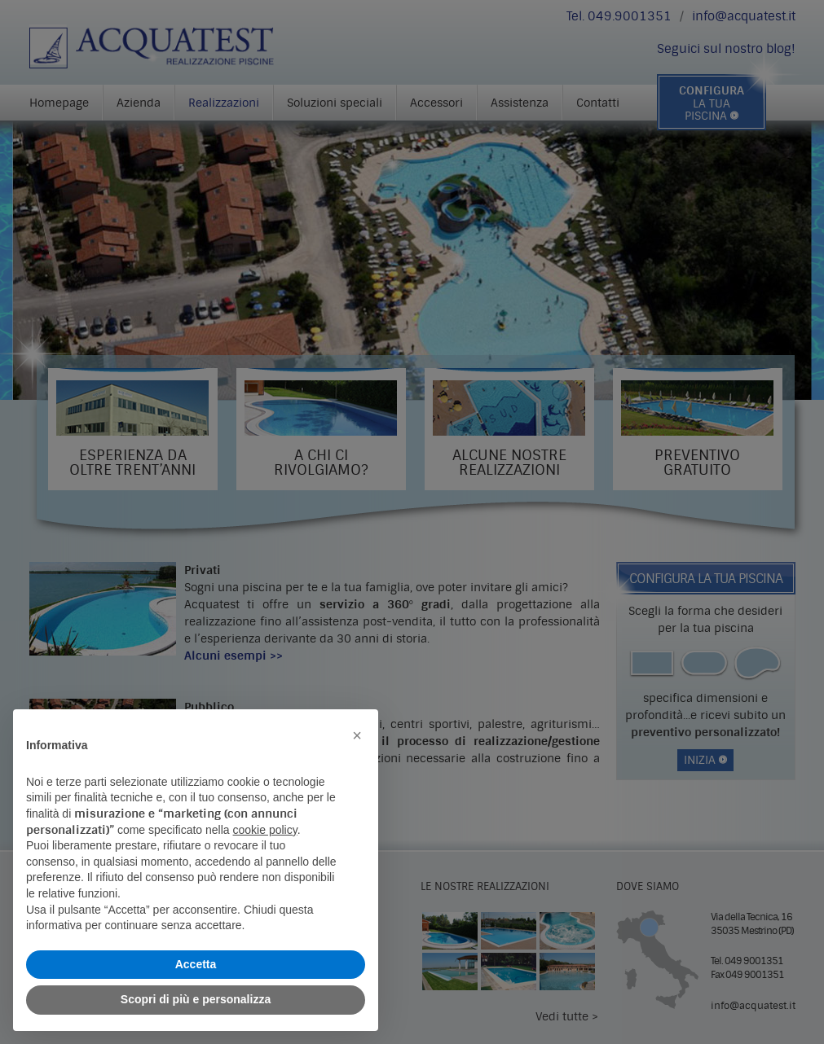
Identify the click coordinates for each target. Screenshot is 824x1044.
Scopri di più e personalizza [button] (196, 999)
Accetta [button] (196, 964)
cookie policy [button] (265, 829)
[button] (357, 735)
